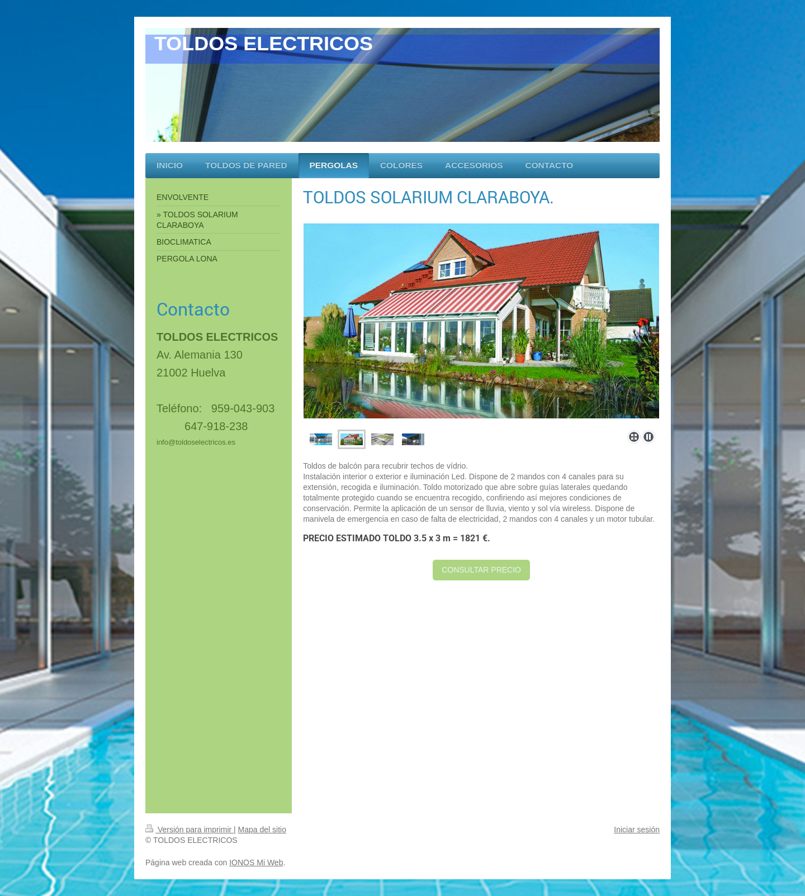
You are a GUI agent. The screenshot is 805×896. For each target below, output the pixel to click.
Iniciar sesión (637, 829)
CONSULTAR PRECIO (481, 569)
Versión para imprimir (189, 829)
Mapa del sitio (262, 829)
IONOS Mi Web (256, 862)
